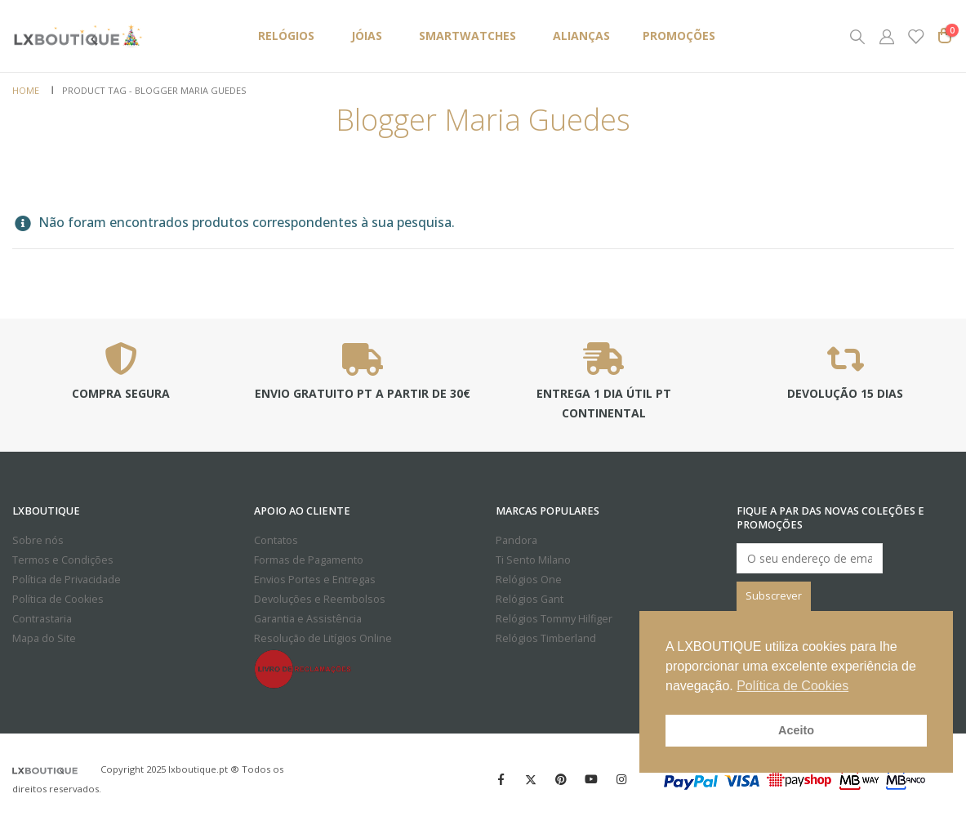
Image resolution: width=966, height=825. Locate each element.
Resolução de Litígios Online (323, 638)
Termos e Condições (63, 560)
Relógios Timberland (546, 638)
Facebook (500, 779)
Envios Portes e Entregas (315, 579)
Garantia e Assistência (308, 619)
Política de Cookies (58, 599)
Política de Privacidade (66, 579)
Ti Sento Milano (533, 560)
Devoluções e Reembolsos (319, 599)
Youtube (591, 779)
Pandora (516, 540)
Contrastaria (42, 619)
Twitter (531, 779)
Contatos (276, 540)
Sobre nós (38, 540)
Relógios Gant (529, 599)
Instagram (621, 779)
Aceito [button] (796, 730)
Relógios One (529, 579)
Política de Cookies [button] (792, 686)
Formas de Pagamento (308, 560)
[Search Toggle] (857, 36)
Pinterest (561, 779)
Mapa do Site (44, 638)
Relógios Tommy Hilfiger (554, 619)
